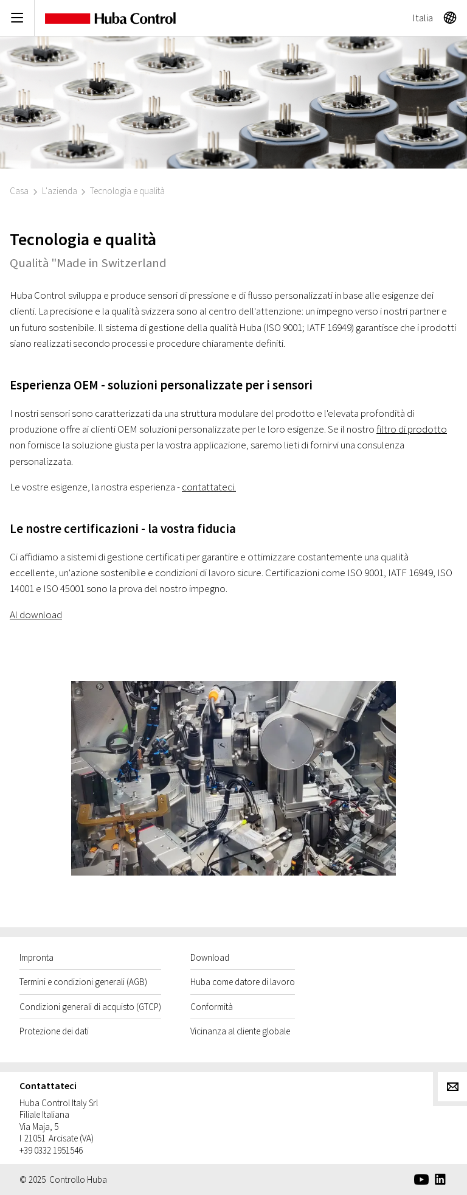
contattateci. (209, 486)
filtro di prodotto (411, 429)
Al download (36, 614)
